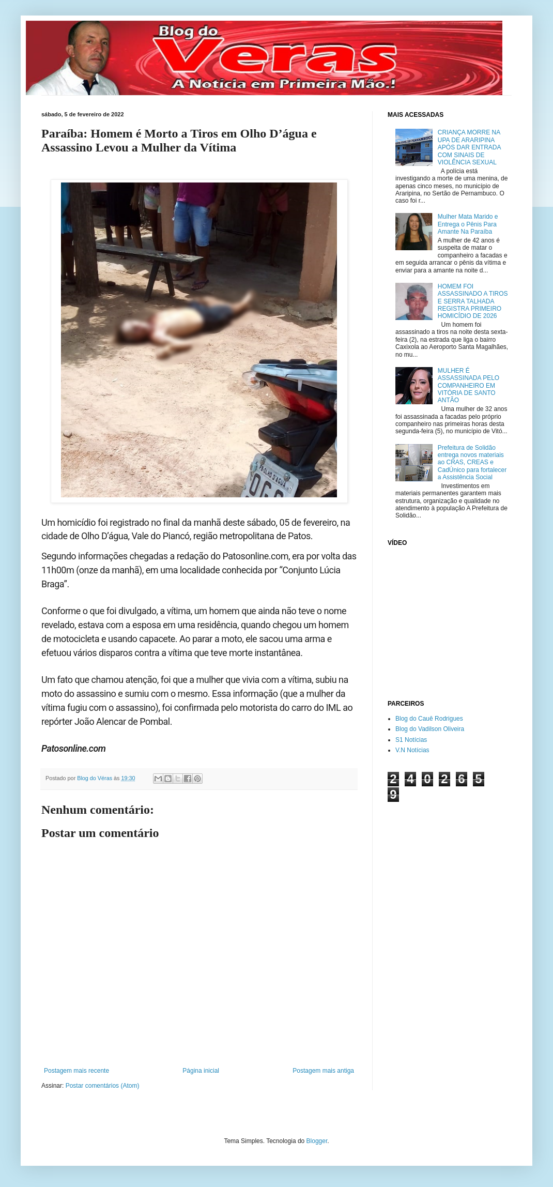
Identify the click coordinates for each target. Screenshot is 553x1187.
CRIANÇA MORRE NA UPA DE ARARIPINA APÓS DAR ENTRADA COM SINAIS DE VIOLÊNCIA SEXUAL (469, 147)
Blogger (317, 1141)
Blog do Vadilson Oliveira (429, 729)
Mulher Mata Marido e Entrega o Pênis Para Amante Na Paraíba (468, 224)
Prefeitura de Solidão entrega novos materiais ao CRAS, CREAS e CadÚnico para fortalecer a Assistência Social (472, 462)
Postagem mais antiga (323, 1070)
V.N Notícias (412, 750)
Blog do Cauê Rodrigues (429, 718)
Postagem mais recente (76, 1070)
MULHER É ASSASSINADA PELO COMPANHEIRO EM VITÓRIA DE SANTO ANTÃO (468, 385)
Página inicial (200, 1070)
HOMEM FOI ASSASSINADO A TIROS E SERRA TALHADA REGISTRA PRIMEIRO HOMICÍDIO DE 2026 (473, 301)
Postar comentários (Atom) (103, 1085)
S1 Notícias (411, 739)
